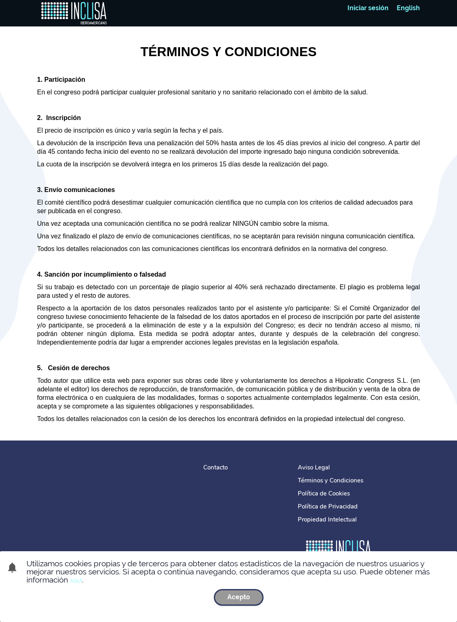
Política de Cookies (324, 493)
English (408, 8)
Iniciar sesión (368, 8)
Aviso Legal (314, 467)
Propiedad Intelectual (327, 519)
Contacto (215, 467)
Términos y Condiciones (330, 480)
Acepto (238, 597)
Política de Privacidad (328, 506)
